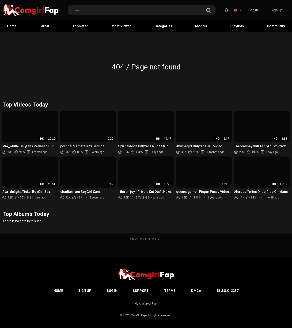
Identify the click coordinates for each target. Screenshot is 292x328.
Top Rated (80, 26)
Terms (170, 291)
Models (201, 26)
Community (276, 26)
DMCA (196, 291)
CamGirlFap (138, 315)
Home (11, 26)
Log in (253, 10)
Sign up (276, 10)
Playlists (237, 26)
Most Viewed (121, 26)
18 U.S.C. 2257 (227, 291)
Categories (163, 26)
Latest (44, 26)
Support (141, 291)
